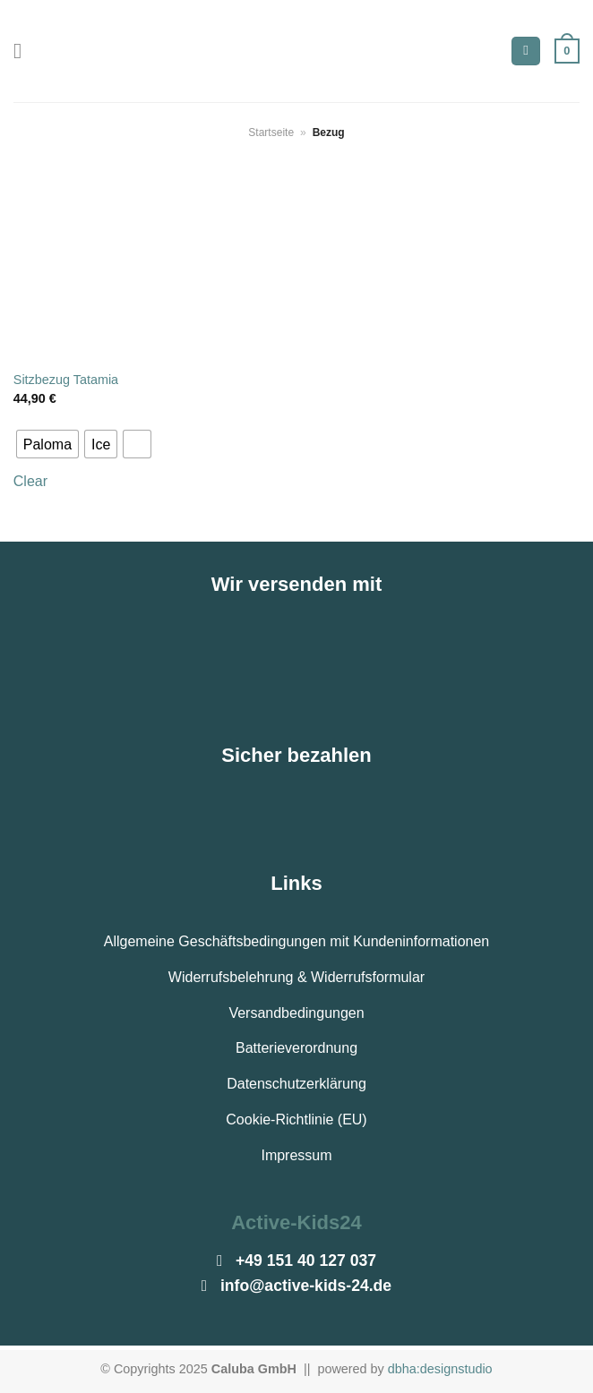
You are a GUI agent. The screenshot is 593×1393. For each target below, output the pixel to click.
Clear (30, 481)
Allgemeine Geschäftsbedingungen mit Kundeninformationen (297, 941)
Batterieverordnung (296, 1047)
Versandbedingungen (296, 1013)
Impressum (296, 1155)
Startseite (271, 132)
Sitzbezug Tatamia (65, 379)
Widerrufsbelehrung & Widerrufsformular (296, 977)
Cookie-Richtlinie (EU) (296, 1119)
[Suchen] (525, 51)
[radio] (47, 444)
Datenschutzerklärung (296, 1083)
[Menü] (24, 51)
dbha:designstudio (440, 1369)
